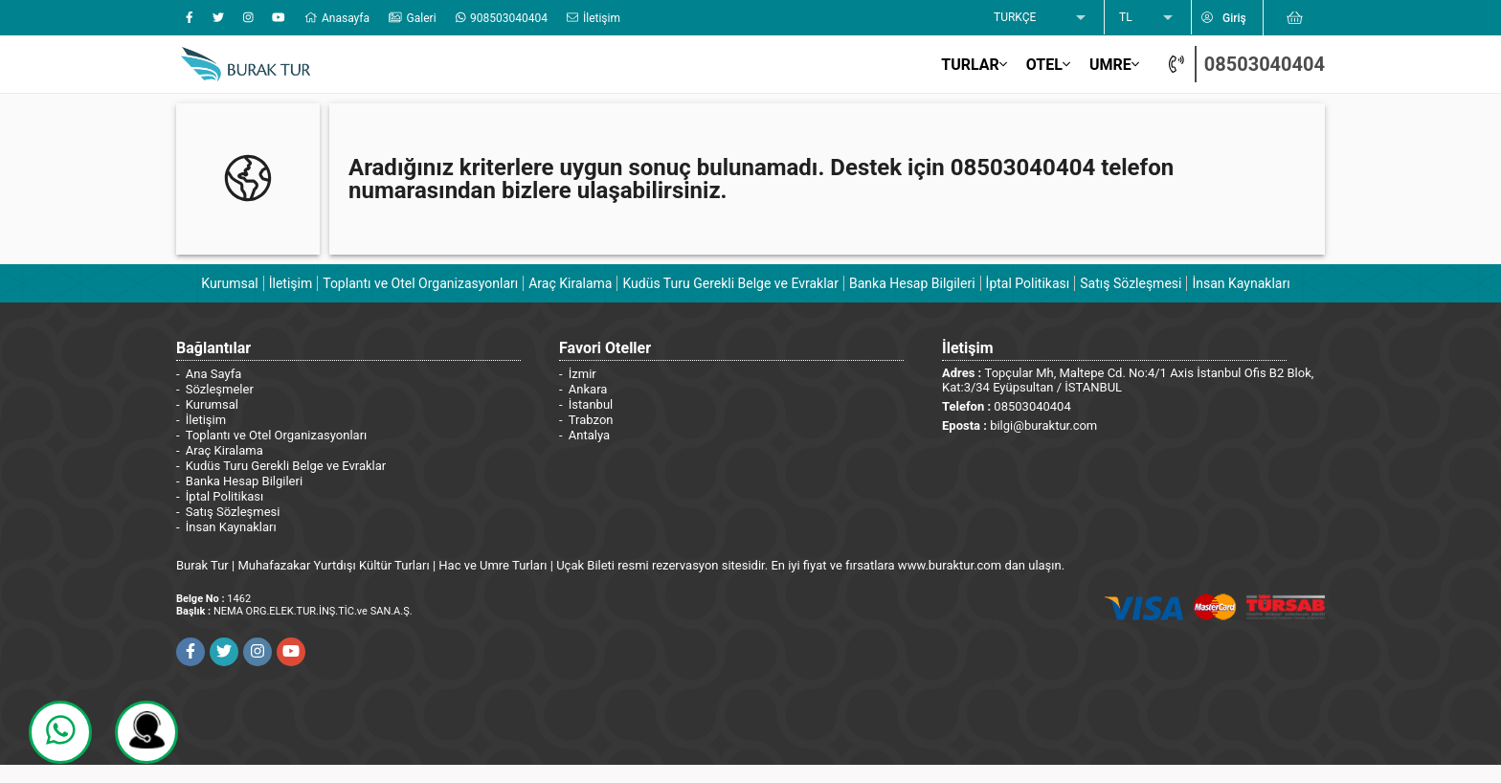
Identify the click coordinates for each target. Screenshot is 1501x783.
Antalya (589, 435)
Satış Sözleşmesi (1130, 283)
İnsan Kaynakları (1240, 283)
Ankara (588, 389)
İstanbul (591, 404)
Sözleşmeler (220, 389)
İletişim (291, 283)
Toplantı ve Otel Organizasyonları (420, 283)
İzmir (582, 374)
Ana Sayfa (213, 374)
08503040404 (1264, 64)
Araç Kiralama (570, 283)
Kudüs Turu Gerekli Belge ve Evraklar (730, 283)
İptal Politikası (1028, 283)
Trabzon (591, 420)
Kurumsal (229, 283)
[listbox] (1041, 18)
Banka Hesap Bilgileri (912, 283)
